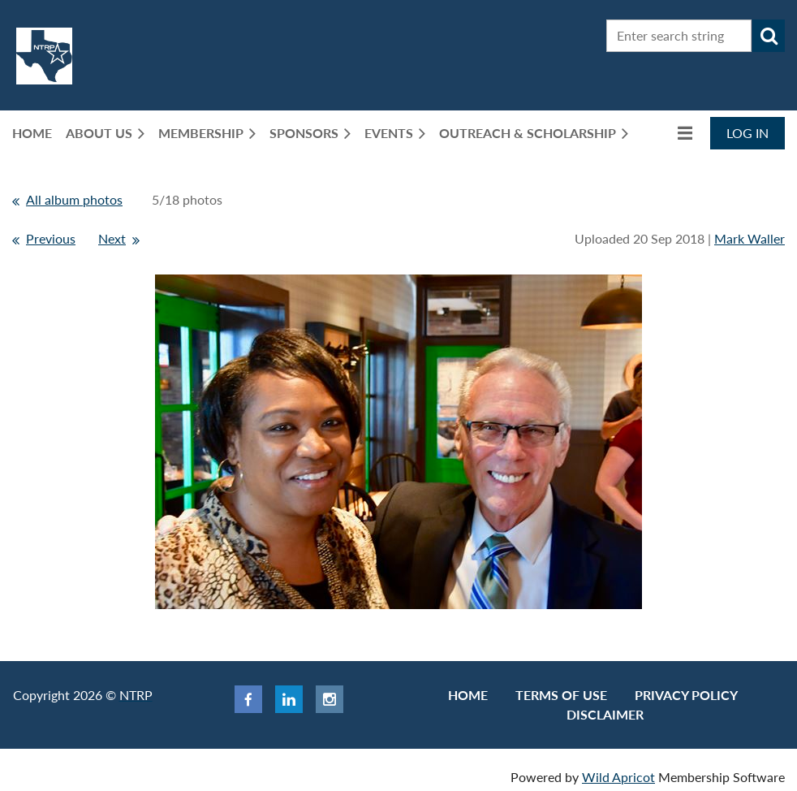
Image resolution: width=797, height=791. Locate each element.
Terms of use (561, 694)
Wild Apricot (618, 777)
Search (768, 35)
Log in (747, 132)
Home (468, 694)
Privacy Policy (686, 694)
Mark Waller (749, 238)
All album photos (74, 199)
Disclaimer (605, 714)
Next (112, 238)
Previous (50, 238)
